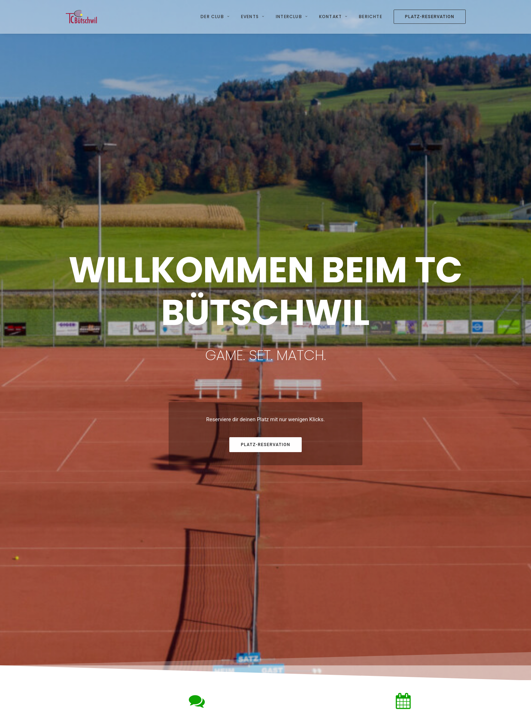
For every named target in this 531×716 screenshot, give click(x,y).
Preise (218, 645)
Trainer (219, 654)
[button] (110, 481)
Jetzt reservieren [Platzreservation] (420, 568)
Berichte (370, 16)
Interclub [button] (292, 16)
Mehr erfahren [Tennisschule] (110, 568)
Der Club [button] (215, 16)
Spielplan (360, 654)
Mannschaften (366, 636)
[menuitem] (218, 16)
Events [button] (252, 16)
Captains (359, 645)
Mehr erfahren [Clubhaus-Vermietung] (214, 568)
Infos (217, 636)
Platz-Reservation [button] (265, 242)
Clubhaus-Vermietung (99, 636)
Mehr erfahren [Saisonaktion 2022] (317, 568)
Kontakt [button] (333, 16)
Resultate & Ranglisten (375, 664)
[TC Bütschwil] (81, 17)
